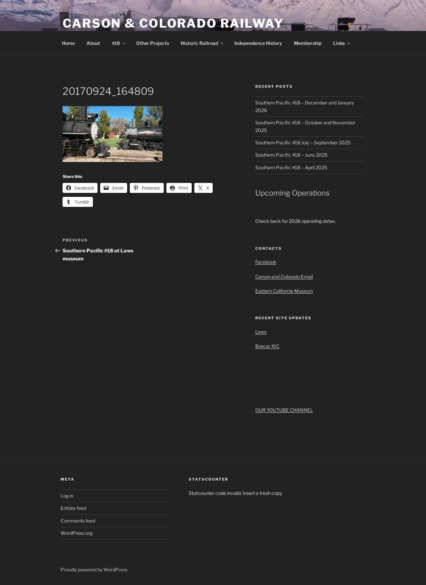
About (93, 43)
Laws (261, 332)
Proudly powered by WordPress (94, 569)
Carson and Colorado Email (284, 276)
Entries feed (73, 508)
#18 (119, 43)
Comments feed (78, 520)
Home (68, 43)
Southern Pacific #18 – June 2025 (291, 155)
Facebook (265, 262)
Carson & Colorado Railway (173, 23)
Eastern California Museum (284, 291)
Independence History (258, 43)
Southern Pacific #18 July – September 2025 (302, 142)
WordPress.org (77, 533)
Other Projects (152, 43)
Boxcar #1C (267, 346)
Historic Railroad (202, 43)
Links (342, 43)
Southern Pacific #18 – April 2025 (291, 167)
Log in (67, 496)
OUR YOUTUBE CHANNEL (284, 410)
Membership (307, 43)
